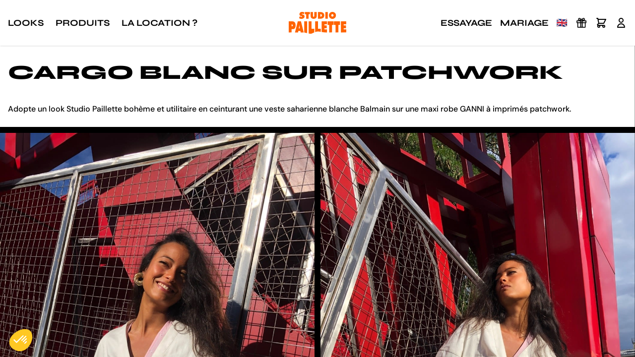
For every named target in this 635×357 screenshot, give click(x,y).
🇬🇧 (562, 22)
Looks (26, 22)
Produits (83, 22)
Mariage (524, 22)
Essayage (466, 22)
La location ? (159, 22)
